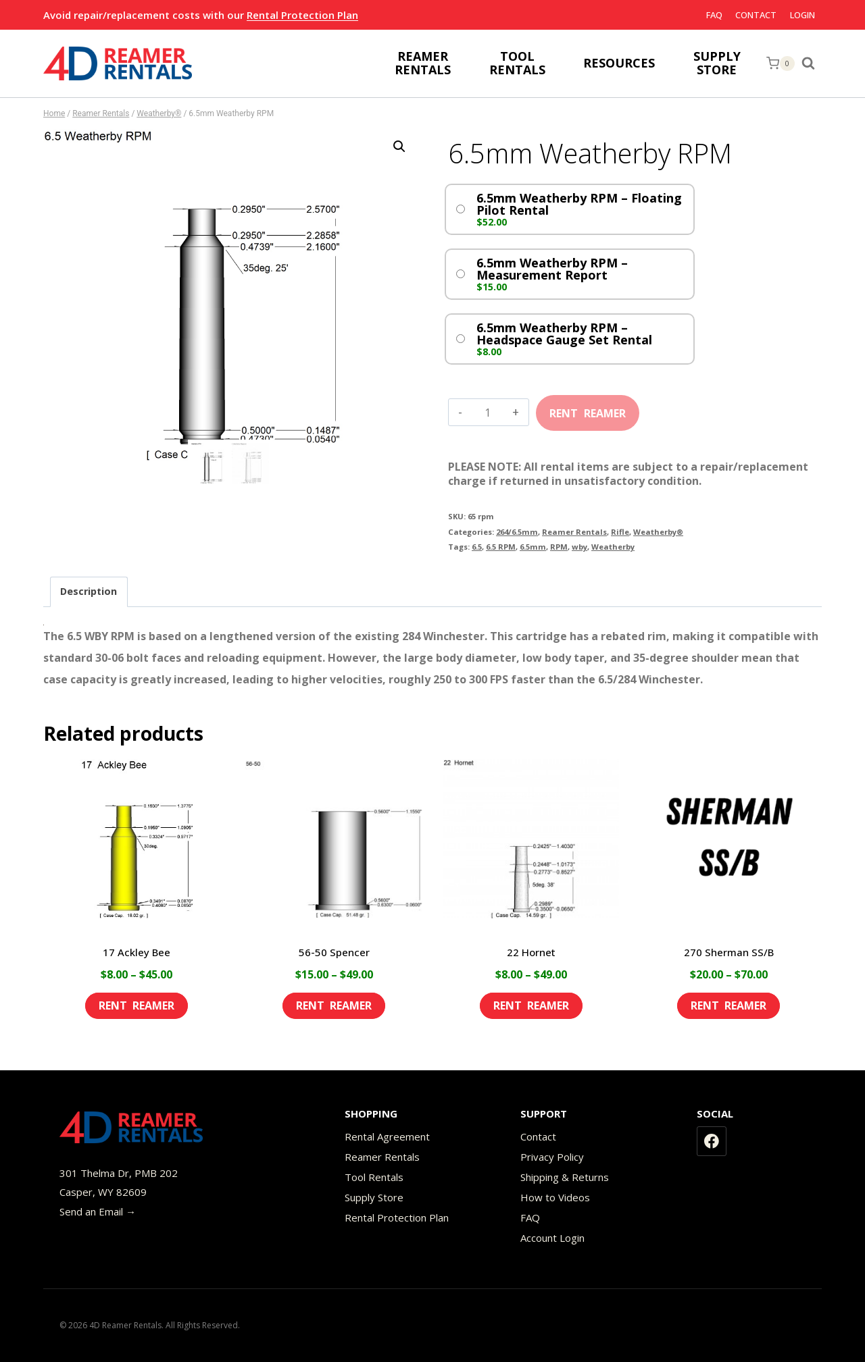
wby (579, 547)
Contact (755, 15)
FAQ (714, 15)
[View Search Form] (811, 63)
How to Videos (555, 1197)
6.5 (477, 547)
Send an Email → (97, 1211)
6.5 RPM (501, 547)
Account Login (552, 1238)
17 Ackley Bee (136, 952)
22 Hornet (531, 952)
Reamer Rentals (574, 532)
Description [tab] (88, 591)
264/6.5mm (517, 532)
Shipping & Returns (564, 1177)
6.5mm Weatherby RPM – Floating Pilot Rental (579, 204)
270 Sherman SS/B (729, 952)
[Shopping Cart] (780, 63)
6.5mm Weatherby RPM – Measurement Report (552, 269)
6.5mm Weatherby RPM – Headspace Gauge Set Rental (564, 333)
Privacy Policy (552, 1156)
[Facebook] (711, 1141)
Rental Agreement (387, 1136)
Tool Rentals (374, 1177)
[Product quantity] (487, 412)
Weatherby (613, 547)
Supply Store (374, 1197)
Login (802, 15)
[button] (399, 146)
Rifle (620, 532)
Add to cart (587, 408)
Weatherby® (658, 532)
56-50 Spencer (334, 952)
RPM (559, 547)
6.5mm (533, 547)
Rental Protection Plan (302, 15)
